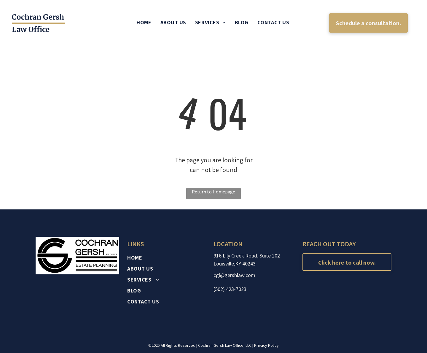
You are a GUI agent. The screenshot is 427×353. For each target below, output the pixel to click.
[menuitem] (144, 22)
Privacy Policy (266, 345)
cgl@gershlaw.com (234, 275)
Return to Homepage (213, 192)
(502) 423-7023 (230, 289)
